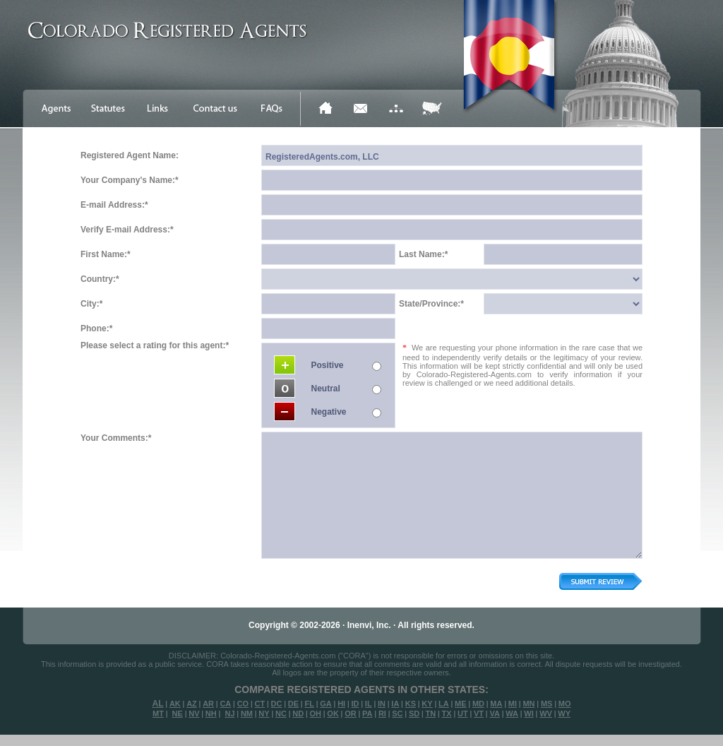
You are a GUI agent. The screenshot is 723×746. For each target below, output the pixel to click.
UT (463, 713)
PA (367, 713)
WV (545, 713)
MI (512, 703)
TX (447, 713)
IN (382, 703)
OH (315, 713)
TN (431, 713)
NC (281, 713)
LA (443, 703)
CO (243, 703)
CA (225, 703)
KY (427, 703)
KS (410, 703)
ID (355, 703)
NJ (229, 713)
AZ (191, 703)
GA (326, 703)
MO (564, 703)
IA (395, 703)
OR (351, 713)
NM (247, 713)
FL (308, 703)
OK (333, 713)
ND (298, 713)
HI (341, 703)
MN (528, 703)
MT (158, 713)
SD (414, 713)
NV (194, 713)
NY (263, 713)
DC (276, 703)
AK (175, 703)
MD (478, 703)
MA (496, 703)
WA (512, 713)
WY (564, 713)
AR (208, 703)
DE (293, 703)
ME (461, 703)
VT (479, 713)
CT (260, 703)
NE (177, 713)
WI (528, 713)
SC (397, 713)
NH (211, 713)
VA (494, 713)
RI (382, 713)
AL (158, 704)
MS (547, 703)
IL (368, 703)
